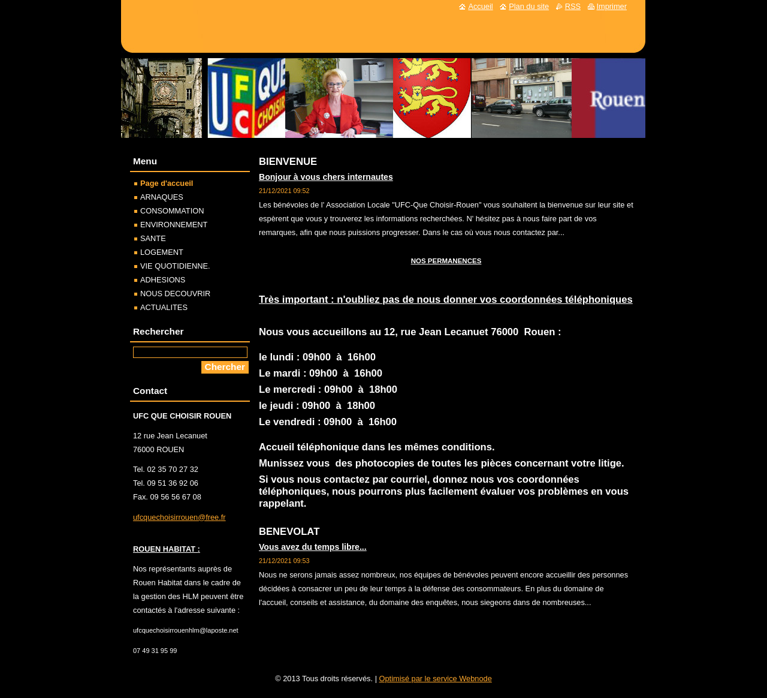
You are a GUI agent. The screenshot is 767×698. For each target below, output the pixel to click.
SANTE (153, 238)
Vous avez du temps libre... (313, 547)
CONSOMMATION (172, 210)
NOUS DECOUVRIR (175, 293)
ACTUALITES (164, 307)
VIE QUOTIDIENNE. (175, 265)
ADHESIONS (162, 279)
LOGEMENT (161, 252)
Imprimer (612, 6)
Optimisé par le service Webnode (435, 678)
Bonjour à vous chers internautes (326, 177)
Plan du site (529, 6)
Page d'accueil (166, 183)
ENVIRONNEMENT (173, 224)
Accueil (480, 6)
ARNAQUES (161, 196)
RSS (573, 6)
